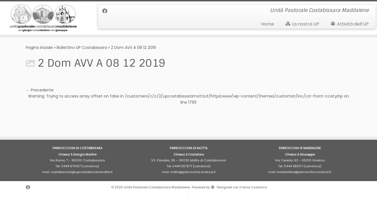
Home (267, 24)
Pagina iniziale (39, 47)
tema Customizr (254, 187)
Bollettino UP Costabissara (82, 47)
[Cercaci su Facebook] (106, 11)
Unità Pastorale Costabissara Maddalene (157, 187)
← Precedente (40, 90)
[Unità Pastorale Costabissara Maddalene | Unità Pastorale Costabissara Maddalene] (43, 18)
